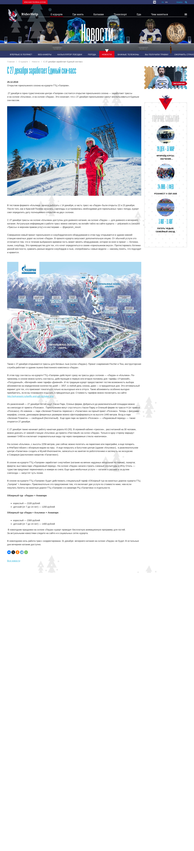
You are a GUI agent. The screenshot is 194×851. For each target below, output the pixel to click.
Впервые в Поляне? (21, 54)
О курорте (56, 14)
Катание (98, 14)
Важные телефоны (128, 54)
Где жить (78, 14)
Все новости (13, 560)
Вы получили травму (156, 54)
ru (163, 2)
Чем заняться (159, 14)
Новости (107, 54)
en (166, 2)
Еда (139, 14)
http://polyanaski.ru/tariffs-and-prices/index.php (30, 396)
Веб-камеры (45, 54)
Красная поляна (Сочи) (35, 2)
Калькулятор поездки (69, 54)
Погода (92, 54)
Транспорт (120, 14)
